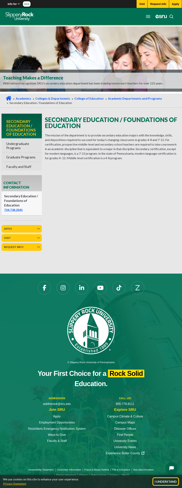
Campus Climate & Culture (125, 416)
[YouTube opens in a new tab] (100, 287)
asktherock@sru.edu (57, 403)
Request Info (13, 247)
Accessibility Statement (41, 469)
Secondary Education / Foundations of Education (21, 127)
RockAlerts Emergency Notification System (57, 428)
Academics (23, 98)
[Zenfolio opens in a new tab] (137, 287)
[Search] (170, 16)
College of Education (89, 98)
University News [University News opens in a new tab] (125, 447)
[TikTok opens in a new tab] (119, 287)
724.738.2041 (13, 210)
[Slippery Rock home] (20, 16)
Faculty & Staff (57, 440)
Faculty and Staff (18, 167)
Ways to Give (57, 434)
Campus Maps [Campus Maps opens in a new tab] (125, 422)
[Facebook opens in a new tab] (44, 287)
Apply (8, 228)
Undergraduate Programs (17, 146)
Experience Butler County (125, 453)
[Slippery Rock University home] (91, 330)
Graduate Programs (20, 157)
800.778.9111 (125, 403)
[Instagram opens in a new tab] (63, 287)
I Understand (166, 481)
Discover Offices (125, 428)
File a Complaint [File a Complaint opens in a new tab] (121, 469)
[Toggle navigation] (148, 16)
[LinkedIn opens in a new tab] (81, 287)
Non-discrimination (143, 469)
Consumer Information (69, 469)
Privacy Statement (14, 483)
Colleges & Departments (52, 98)
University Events (125, 440)
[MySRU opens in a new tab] (160, 16)
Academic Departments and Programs (135, 98)
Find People (125, 434)
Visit (7, 237)
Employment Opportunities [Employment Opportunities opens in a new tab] (57, 422)
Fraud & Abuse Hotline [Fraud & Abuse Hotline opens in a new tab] (96, 469)
